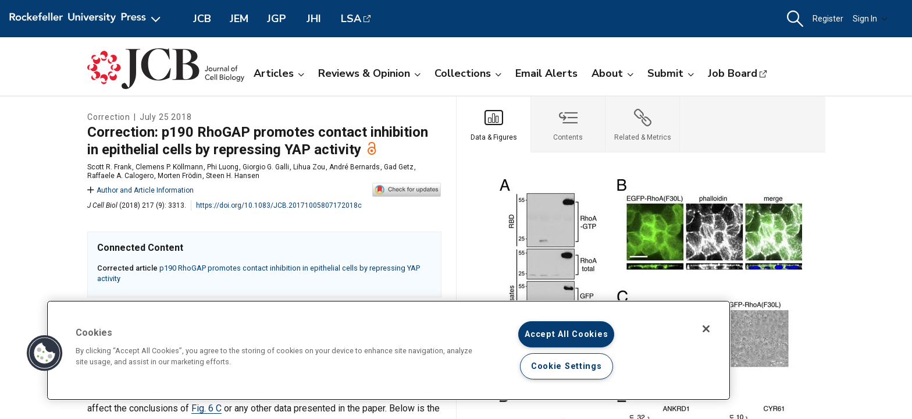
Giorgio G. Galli (266, 167)
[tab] (494, 124)
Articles (279, 73)
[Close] (706, 329)
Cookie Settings (566, 366)
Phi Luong (222, 167)
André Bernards (354, 167)
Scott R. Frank (109, 167)
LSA (351, 19)
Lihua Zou (309, 167)
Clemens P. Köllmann (169, 167)
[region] (389, 350)
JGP (276, 19)
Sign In (870, 19)
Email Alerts (546, 73)
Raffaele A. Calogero (120, 176)
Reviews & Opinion (369, 73)
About (612, 73)
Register (828, 19)
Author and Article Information (140, 190)
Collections (467, 73)
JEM (239, 19)
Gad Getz (399, 167)
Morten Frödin (180, 176)
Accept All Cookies (566, 334)
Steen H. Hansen (232, 176)
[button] (795, 18)
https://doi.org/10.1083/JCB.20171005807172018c (279, 205)
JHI (314, 19)
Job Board (732, 73)
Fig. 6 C (206, 408)
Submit (670, 73)
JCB (202, 19)
